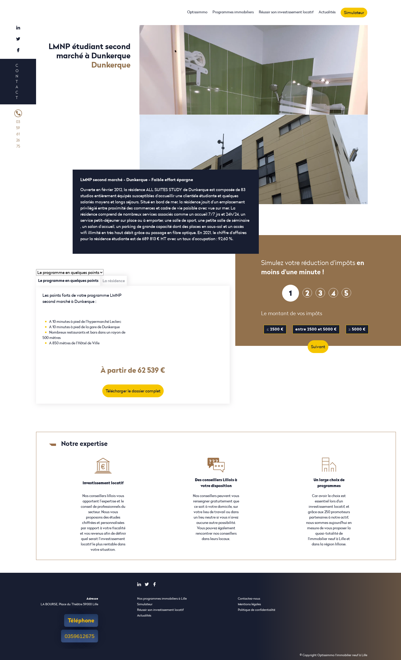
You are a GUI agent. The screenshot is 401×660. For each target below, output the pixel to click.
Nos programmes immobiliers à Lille (162, 598)
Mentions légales (249, 604)
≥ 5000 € (357, 329)
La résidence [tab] (114, 280)
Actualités (327, 11)
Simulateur (354, 12)
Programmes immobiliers (233, 11)
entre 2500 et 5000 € (316, 329)
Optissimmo (197, 11)
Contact (17, 81)
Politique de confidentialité (256, 610)
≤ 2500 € (274, 329)
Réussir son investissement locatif (286, 11)
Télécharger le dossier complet (133, 391)
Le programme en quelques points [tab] (68, 280)
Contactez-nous (249, 598)
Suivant (318, 346)
